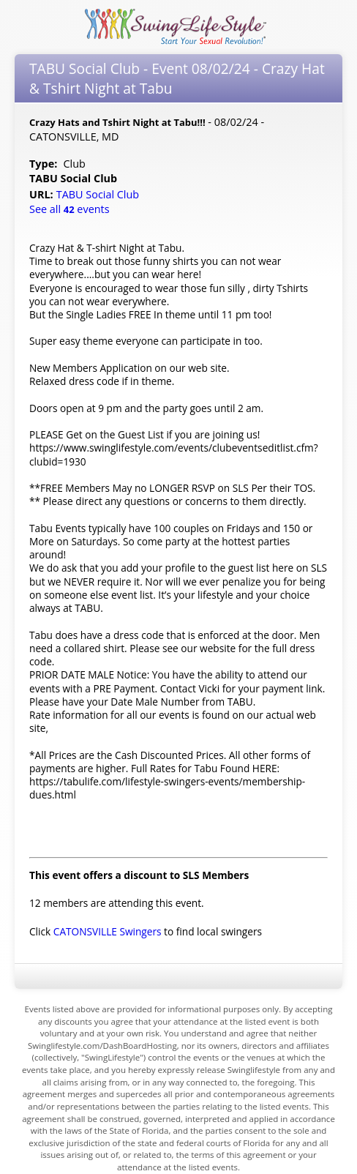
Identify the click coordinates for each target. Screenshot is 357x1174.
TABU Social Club (99, 194)
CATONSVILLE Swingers (107, 931)
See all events (69, 209)
